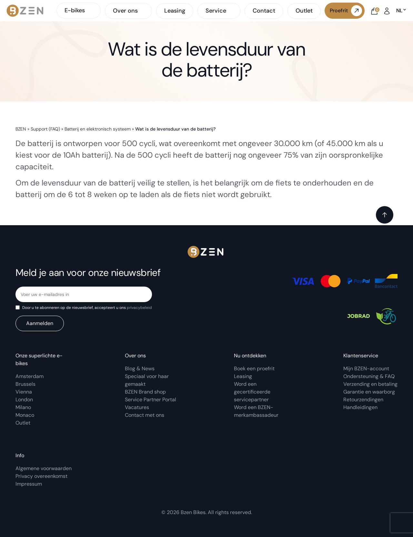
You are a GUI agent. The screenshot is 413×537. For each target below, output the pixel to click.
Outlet (304, 11)
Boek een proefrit (254, 368)
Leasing (174, 11)
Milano (23, 407)
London (24, 399)
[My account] (387, 10)
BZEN (20, 129)
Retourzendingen (363, 399)
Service (216, 11)
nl (401, 11)
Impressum (28, 483)
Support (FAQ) (45, 129)
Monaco (24, 415)
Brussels (25, 384)
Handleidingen (360, 407)
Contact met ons (144, 415)
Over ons (125, 11)
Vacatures (137, 407)
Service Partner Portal (150, 399)
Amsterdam (29, 376)
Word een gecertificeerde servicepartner (252, 392)
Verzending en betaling (370, 384)
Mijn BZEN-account (366, 368)
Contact (264, 11)
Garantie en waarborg (369, 391)
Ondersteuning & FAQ (369, 376)
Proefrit (346, 10)
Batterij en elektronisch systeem (98, 129)
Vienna (23, 391)
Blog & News (140, 368)
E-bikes (79, 10)
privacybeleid (139, 307)
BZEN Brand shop (145, 391)
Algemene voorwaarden (43, 468)
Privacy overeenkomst (41, 476)
